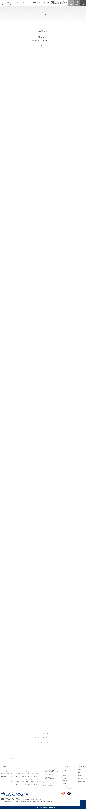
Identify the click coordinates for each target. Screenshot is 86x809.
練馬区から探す (15, 779)
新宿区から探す (15, 784)
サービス (11, 3)
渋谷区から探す (15, 781)
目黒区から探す (25, 773)
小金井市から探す (35, 779)
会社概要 (64, 770)
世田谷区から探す (15, 773)
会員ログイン (81, 778)
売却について (25, 3)
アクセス (64, 772)
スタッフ (20, 3)
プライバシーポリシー (67, 786)
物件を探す (7, 3)
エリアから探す (4, 771)
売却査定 (80, 769)
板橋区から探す (25, 779)
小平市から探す (35, 784)
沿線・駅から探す (5, 773)
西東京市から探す (35, 781)
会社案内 (16, 3)
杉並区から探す (15, 771)
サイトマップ (81, 775)
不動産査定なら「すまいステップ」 (50, 785)
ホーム (3, 3)
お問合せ (80, 772)
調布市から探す (35, 776)
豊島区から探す (25, 776)
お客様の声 (64, 780)
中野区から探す (15, 776)
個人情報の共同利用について (69, 789)
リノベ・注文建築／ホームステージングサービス (49, 778)
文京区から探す (25, 784)
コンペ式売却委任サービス (48, 774)
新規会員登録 (81, 781)
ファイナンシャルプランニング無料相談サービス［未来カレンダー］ (51, 771)
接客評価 (64, 778)
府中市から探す (35, 787)
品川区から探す (25, 771)
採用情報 (64, 783)
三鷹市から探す (35, 773)
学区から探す (4, 776)
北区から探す (25, 781)
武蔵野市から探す (35, 771)
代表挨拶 (64, 775)
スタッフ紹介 (81, 766)
